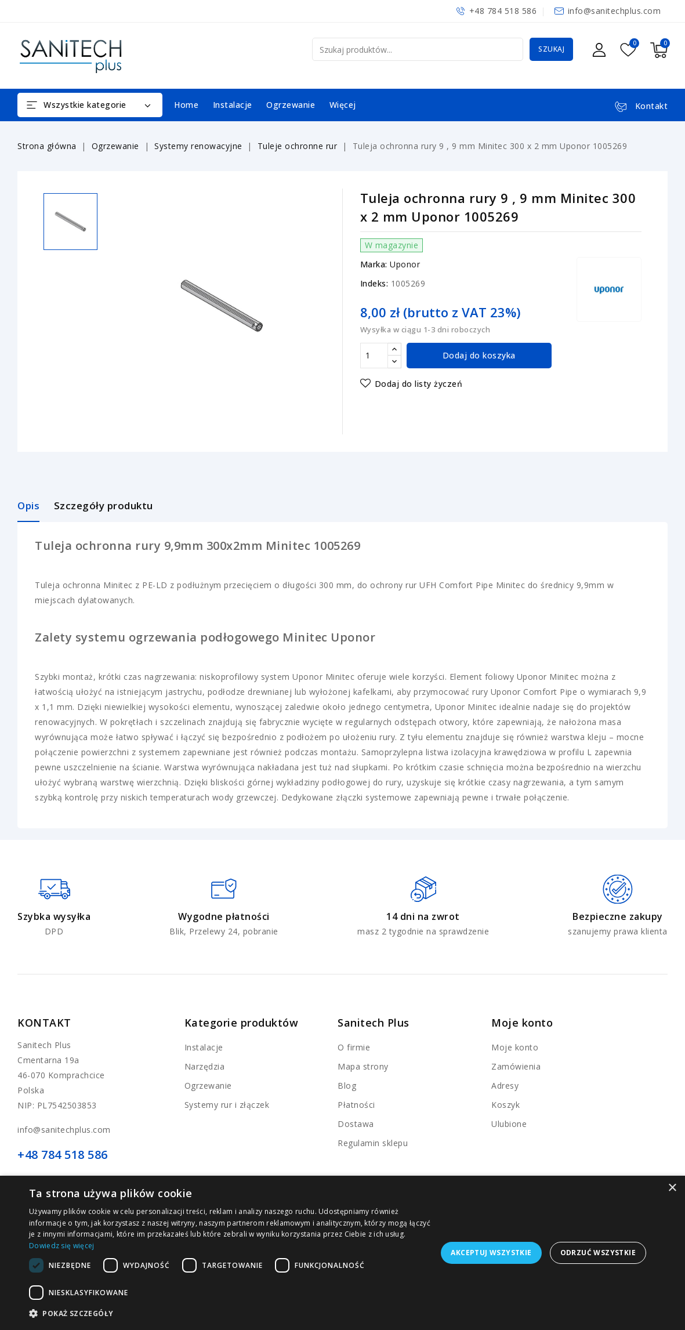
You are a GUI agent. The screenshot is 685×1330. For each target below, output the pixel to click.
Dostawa (356, 1123)
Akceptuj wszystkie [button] (491, 1252)
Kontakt (44, 1023)
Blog (347, 1085)
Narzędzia (204, 1066)
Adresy (505, 1085)
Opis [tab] (28, 505)
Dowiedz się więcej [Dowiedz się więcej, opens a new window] (61, 1246)
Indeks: (374, 283)
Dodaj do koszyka (479, 355)
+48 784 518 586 (503, 10)
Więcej (342, 104)
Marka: (373, 264)
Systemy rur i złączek (227, 1104)
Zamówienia (516, 1066)
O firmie (354, 1047)
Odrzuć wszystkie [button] (598, 1252)
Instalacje (232, 104)
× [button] (672, 1188)
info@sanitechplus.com (614, 10)
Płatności (356, 1104)
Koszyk (505, 1104)
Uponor (405, 264)
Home (186, 104)
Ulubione (509, 1123)
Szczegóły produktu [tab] (103, 505)
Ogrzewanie (290, 104)
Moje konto (514, 1047)
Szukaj (551, 49)
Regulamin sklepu (373, 1142)
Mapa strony (363, 1066)
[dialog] (342, 1253)
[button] (231, 1313)
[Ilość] (374, 355)
